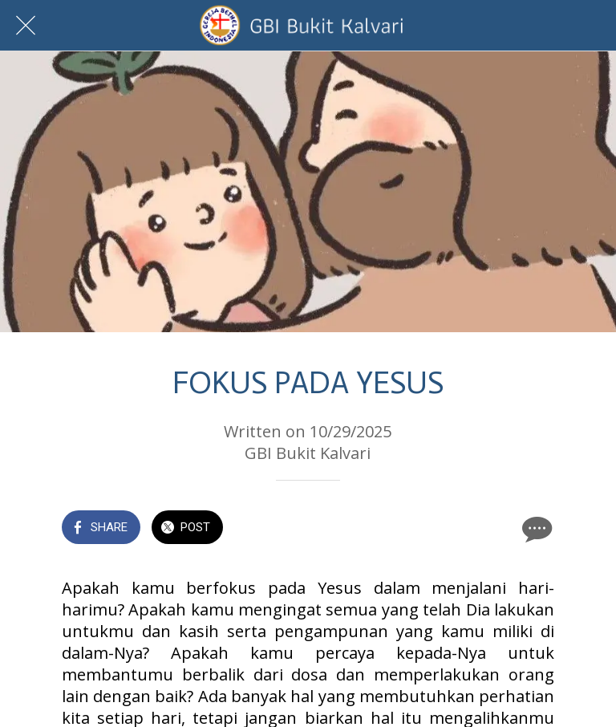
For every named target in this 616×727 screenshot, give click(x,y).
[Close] (25, 25)
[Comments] (535, 529)
